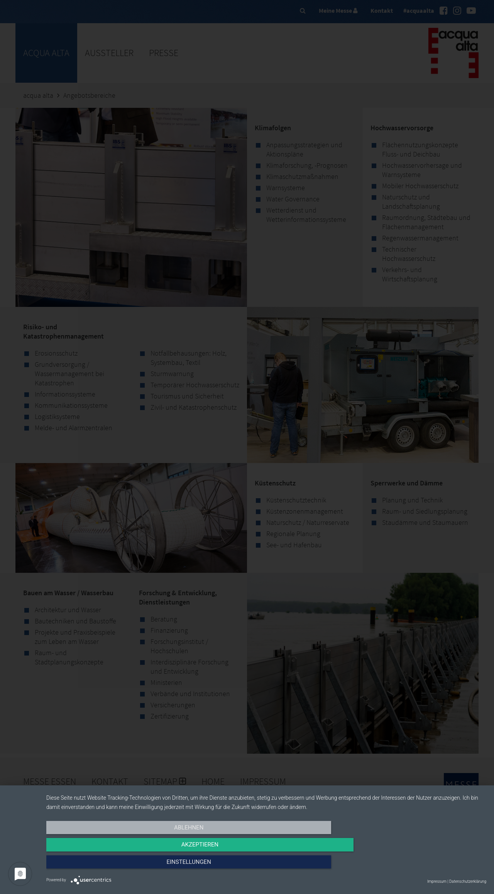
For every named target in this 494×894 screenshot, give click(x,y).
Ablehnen (112, 865)
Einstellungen (420, 865)
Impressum (437, 881)
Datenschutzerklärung (467, 881)
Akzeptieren (266, 865)
